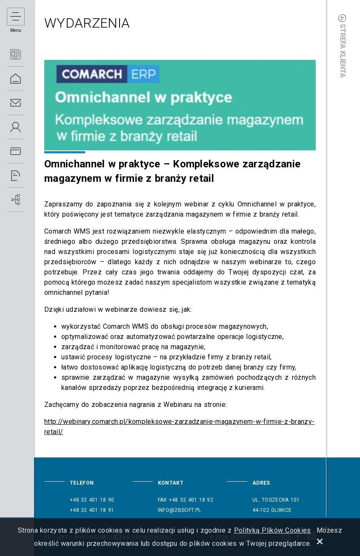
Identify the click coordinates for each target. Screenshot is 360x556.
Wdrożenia (25, 200)
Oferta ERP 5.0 (25, 151)
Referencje (25, 175)
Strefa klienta (343, 45)
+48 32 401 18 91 (92, 510)
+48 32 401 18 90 (92, 500)
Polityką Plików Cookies (272, 530)
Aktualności (25, 54)
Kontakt (25, 103)
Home (25, 78)
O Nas (25, 127)
